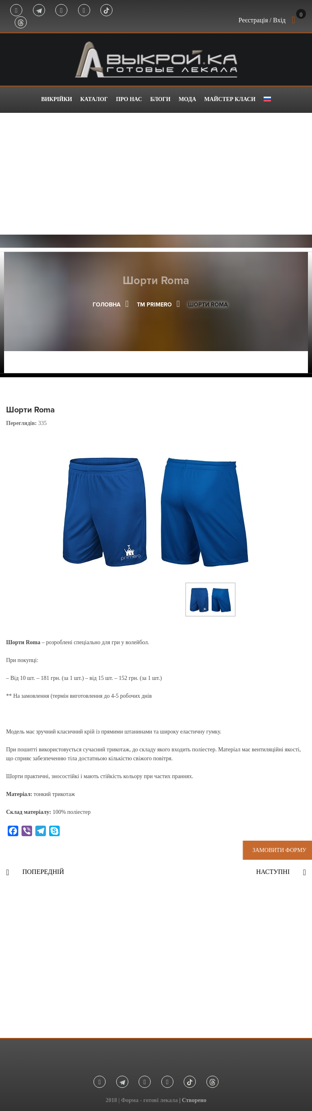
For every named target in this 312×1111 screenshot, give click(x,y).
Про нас (129, 99)
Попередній (43, 871)
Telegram (39, 10)
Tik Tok (106, 10)
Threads (20, 22)
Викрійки (56, 99)
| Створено (192, 1100)
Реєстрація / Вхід (262, 20)
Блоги (160, 99)
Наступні (273, 871)
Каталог (94, 99)
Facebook (16, 10)
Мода (187, 99)
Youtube (84, 10)
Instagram (61, 10)
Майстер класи (230, 99)
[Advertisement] (156, 174)
